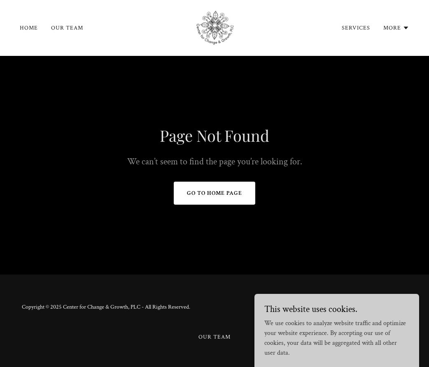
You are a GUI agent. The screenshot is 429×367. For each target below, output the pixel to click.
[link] (214, 27)
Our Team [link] (67, 28)
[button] (396, 28)
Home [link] (29, 28)
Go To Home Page (214, 193)
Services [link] (356, 28)
